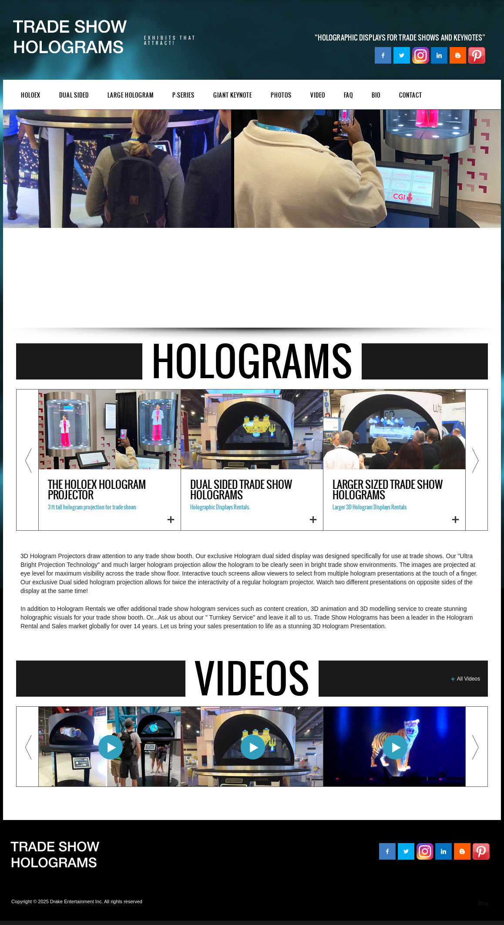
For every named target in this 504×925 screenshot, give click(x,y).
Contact (410, 95)
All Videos (468, 679)
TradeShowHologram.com (54, 855)
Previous (27, 460)
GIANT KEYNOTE (232, 95)
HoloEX (30, 95)
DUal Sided (74, 95)
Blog (483, 903)
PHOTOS (281, 95)
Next (476, 460)
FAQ (348, 95)
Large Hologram (131, 95)
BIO (376, 95)
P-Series (183, 95)
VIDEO (317, 95)
